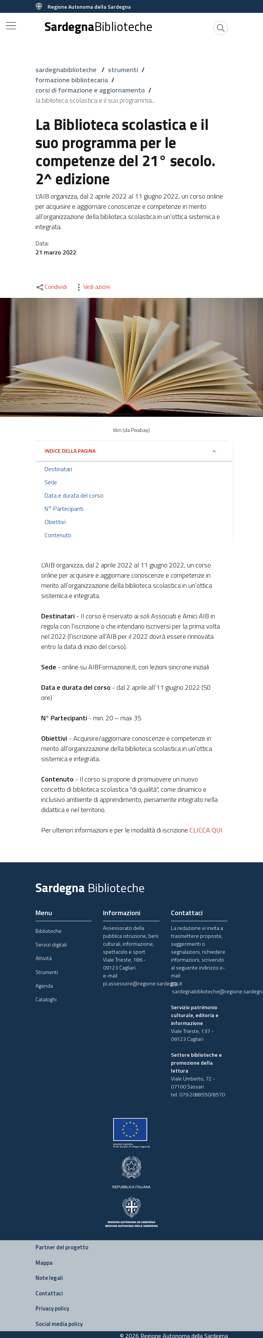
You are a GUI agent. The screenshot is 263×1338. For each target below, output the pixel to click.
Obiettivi (55, 521)
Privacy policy (52, 1308)
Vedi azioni (92, 286)
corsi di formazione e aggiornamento (90, 90)
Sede (51, 482)
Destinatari (58, 468)
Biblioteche (48, 931)
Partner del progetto (61, 1247)
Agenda (44, 986)
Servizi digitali (51, 944)
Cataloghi (46, 999)
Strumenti (46, 972)
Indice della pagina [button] (70, 451)
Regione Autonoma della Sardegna (89, 7)
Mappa (43, 1262)
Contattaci (49, 1293)
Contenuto (58, 535)
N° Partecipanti (64, 508)
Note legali (49, 1277)
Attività (43, 958)
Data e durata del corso (74, 495)
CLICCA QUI (205, 830)
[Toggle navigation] (11, 26)
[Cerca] (221, 28)
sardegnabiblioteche (66, 70)
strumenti (123, 70)
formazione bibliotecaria (71, 80)
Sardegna (98, 26)
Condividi (51, 286)
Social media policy (59, 1324)
